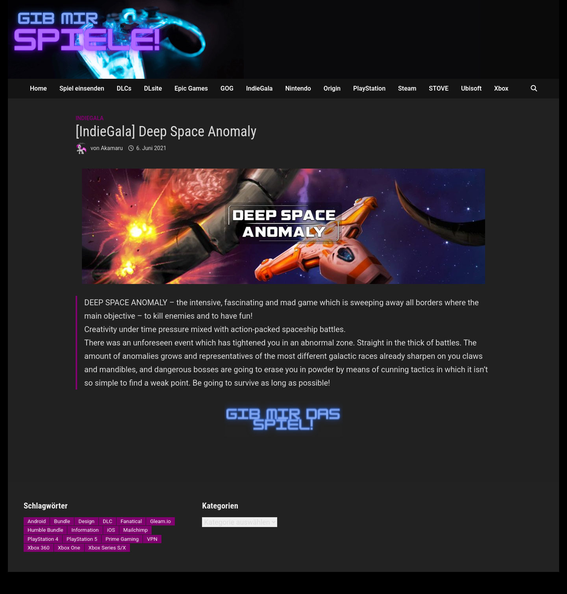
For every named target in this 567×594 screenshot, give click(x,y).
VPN (152, 539)
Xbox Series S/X (107, 548)
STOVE (438, 88)
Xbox (501, 88)
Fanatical (131, 521)
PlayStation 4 (43, 539)
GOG (226, 88)
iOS (111, 530)
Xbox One (69, 548)
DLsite (153, 88)
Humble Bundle (45, 530)
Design (86, 521)
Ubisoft (471, 88)
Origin (332, 88)
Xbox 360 (39, 548)
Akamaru (112, 148)
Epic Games (191, 88)
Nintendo (298, 88)
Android (37, 521)
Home (38, 88)
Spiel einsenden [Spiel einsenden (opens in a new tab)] (81, 88)
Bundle (62, 521)
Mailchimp (135, 530)
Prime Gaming (122, 539)
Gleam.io (160, 521)
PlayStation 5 (82, 539)
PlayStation (369, 88)
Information (84, 530)
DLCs (124, 88)
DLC (107, 521)
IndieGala (259, 88)
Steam (407, 88)
